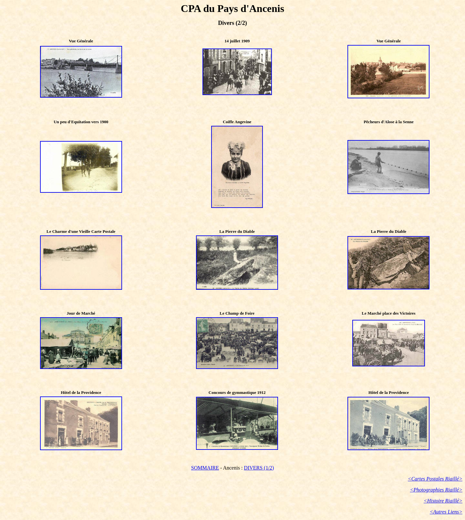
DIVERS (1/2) (259, 468)
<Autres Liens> (446, 512)
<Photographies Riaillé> (436, 490)
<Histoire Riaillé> (443, 501)
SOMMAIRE (205, 468)
